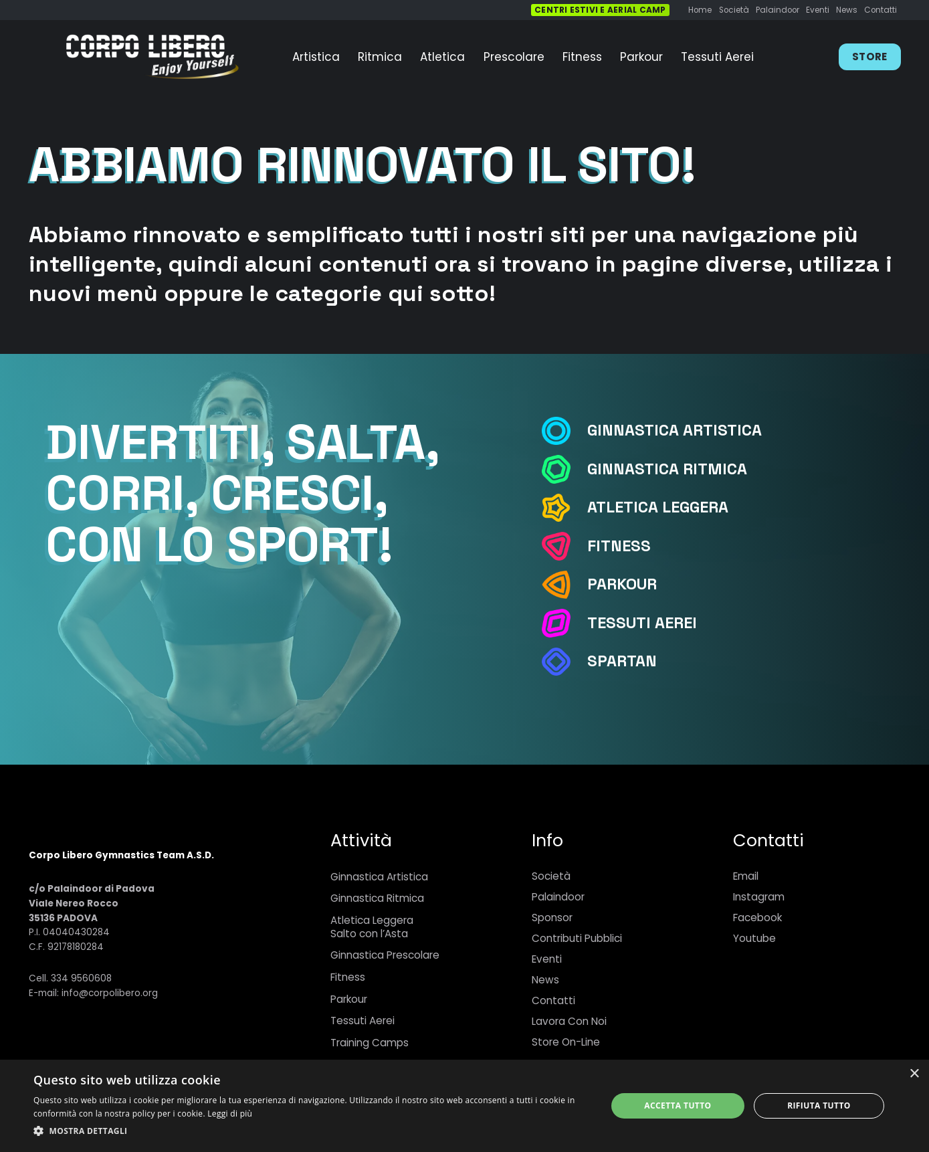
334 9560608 (81, 978)
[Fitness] (563, 546)
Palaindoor (558, 897)
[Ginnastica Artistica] (563, 431)
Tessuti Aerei (362, 1021)
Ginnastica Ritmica (377, 898)
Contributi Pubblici (577, 938)
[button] (311, 1131)
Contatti (553, 1000)
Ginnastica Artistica (379, 877)
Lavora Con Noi (569, 1021)
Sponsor (552, 917)
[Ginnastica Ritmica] (563, 469)
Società (551, 876)
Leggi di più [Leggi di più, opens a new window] (229, 1113)
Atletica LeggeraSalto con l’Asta (371, 927)
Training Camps (369, 1043)
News (545, 980)
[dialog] (464, 1106)
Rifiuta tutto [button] (819, 1105)
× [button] (914, 1074)
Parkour (348, 999)
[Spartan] (563, 662)
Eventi (547, 959)
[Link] (152, 56)
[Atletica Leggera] (563, 508)
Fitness (347, 977)
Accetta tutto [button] (677, 1105)
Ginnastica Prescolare (384, 955)
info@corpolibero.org (110, 993)
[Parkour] (563, 585)
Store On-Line (566, 1042)
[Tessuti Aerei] (563, 623)
